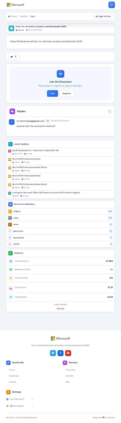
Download (14, 375)
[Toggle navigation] (111, 5)
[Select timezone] (21, 399)
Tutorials (23, 16)
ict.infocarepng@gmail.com (30, 121)
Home (12, 369)
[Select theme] (21, 406)
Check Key (71, 369)
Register (67, 93)
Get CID (69, 375)
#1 (47, 121)
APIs (68, 381)
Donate (12, 381)
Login (52, 93)
